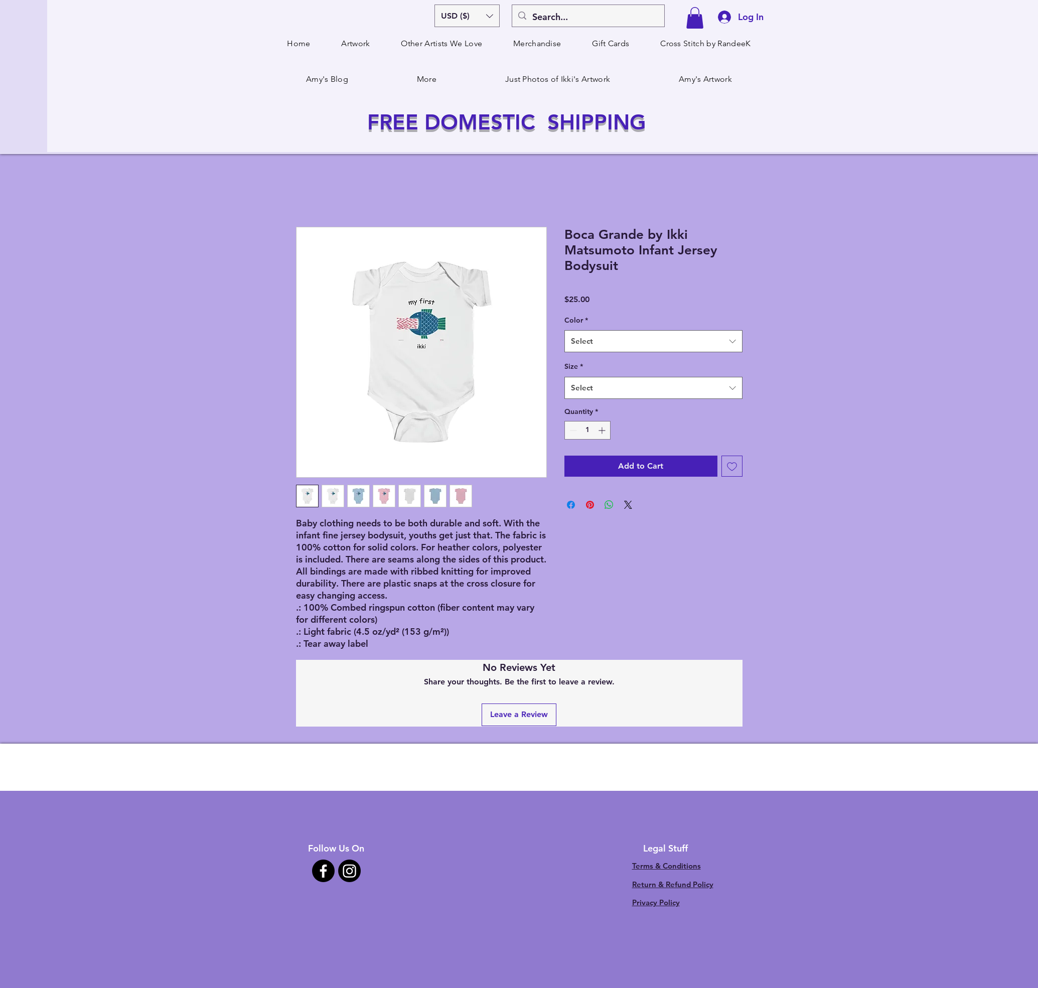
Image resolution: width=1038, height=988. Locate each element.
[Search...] (587, 17)
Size (573, 366)
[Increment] (603, 430)
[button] (467, 16)
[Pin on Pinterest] (590, 505)
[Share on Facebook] (571, 505)
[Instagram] (349, 871)
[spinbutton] (587, 430)
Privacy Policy (656, 902)
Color (576, 320)
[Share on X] (628, 505)
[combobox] (653, 341)
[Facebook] (323, 871)
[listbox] (467, 16)
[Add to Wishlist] (732, 466)
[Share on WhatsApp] (609, 505)
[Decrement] (572, 430)
